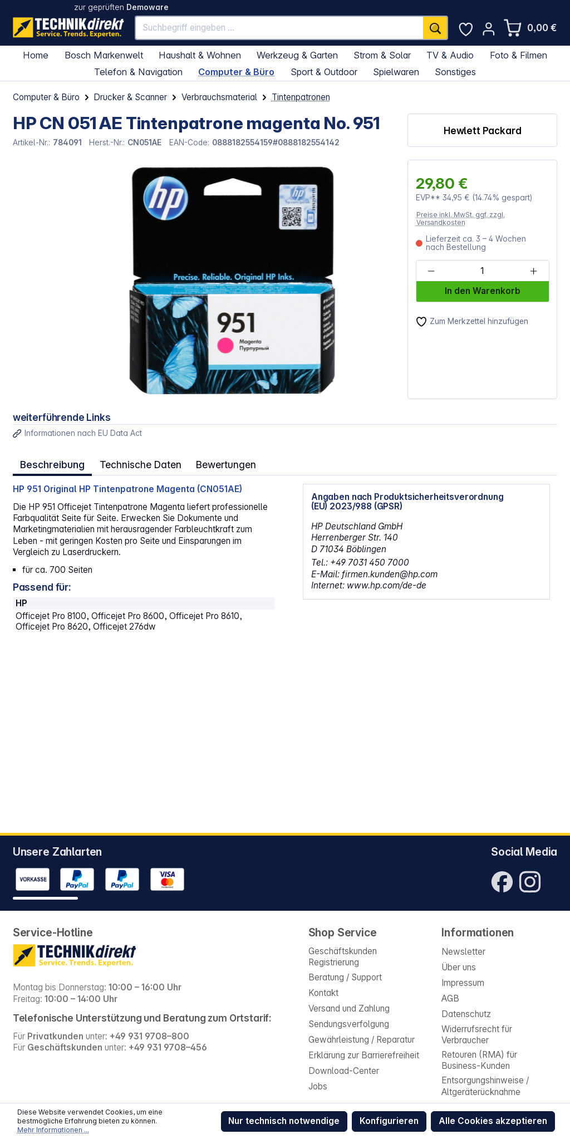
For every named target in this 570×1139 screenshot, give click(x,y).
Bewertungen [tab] (221, 463)
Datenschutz (466, 1014)
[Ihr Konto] (488, 29)
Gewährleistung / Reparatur (361, 1039)
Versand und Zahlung (349, 1008)
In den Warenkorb (482, 291)
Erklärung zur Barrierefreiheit (363, 1055)
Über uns (458, 967)
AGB (450, 998)
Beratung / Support (345, 977)
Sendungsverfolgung (348, 1024)
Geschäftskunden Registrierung (342, 957)
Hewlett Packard (483, 130)
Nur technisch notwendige (284, 1121)
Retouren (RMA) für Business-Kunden (479, 1060)
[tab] (51, 463)
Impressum (462, 983)
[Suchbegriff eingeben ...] (280, 28)
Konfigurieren (389, 1121)
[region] (204, 279)
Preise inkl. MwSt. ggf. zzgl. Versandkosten (460, 218)
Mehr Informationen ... (53, 1130)
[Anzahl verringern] (431, 271)
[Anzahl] (482, 271)
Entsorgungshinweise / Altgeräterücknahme (485, 1086)
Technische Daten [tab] (137, 463)
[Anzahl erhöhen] (533, 271)
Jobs (317, 1086)
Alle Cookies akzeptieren (493, 1121)
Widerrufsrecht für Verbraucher (476, 1034)
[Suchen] (435, 28)
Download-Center (343, 1071)
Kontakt (323, 993)
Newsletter (463, 951)
